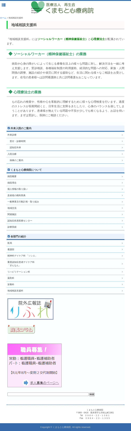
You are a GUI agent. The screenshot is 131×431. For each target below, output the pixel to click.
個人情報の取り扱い (17, 189)
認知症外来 (14, 147)
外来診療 (11, 135)
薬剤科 (10, 278)
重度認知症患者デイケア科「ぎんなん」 (21, 264)
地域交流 (11, 208)
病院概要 (11, 176)
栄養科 (10, 284)
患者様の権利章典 (16, 195)
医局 (9, 243)
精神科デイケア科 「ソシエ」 (22, 255)
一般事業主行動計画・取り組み (23, 201)
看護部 (10, 249)
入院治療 (11, 154)
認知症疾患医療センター (19, 220)
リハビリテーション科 (18, 271)
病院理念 (11, 182)
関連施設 (11, 214)
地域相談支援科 (15, 290)
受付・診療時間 (16, 141)
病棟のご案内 (15, 160)
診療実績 (11, 227)
